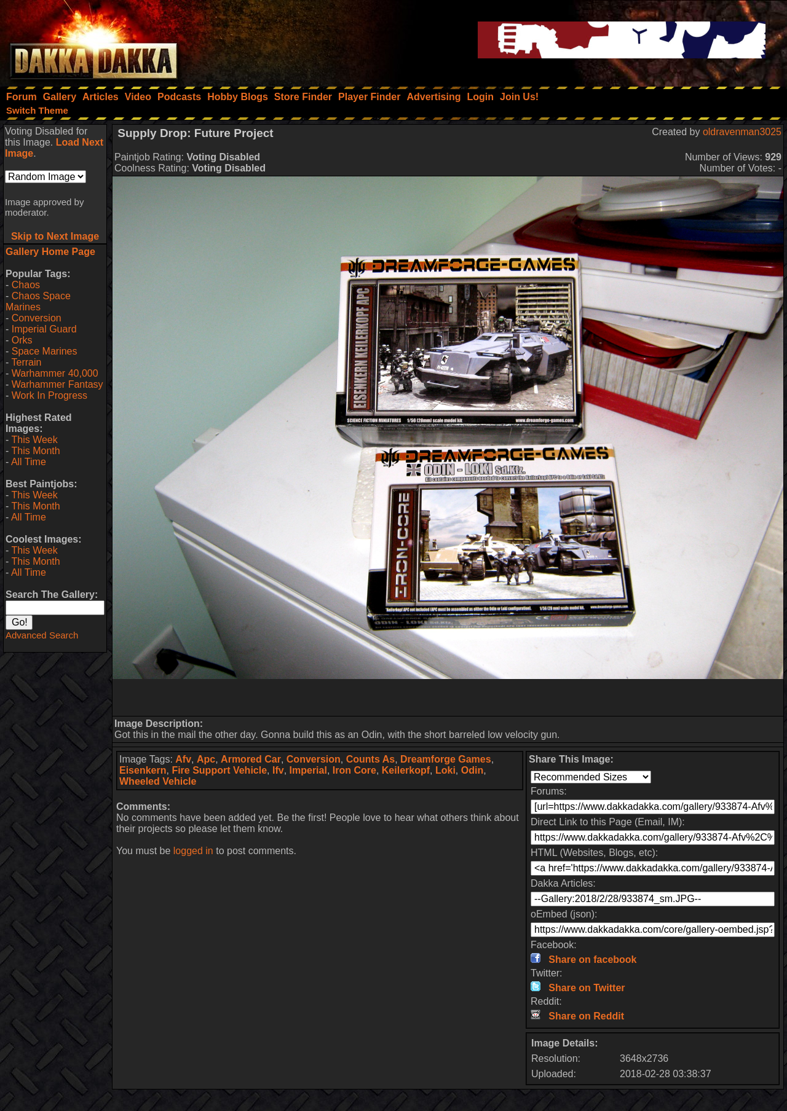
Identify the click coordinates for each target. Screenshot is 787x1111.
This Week (34, 439)
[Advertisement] (448, 697)
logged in (193, 851)
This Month (35, 451)
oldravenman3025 (742, 132)
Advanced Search (42, 635)
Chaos (26, 285)
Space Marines (44, 351)
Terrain (26, 362)
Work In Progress (49, 395)
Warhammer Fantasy (57, 384)
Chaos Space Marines (38, 301)
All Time (28, 462)
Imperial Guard (44, 329)
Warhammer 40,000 (55, 373)
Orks (22, 340)
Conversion (36, 318)
